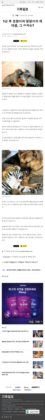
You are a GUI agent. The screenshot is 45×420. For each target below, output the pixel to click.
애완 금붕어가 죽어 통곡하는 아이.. (13, 352)
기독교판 (23, 2)
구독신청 (37, 2)
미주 (33, 2)
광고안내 (10, 409)
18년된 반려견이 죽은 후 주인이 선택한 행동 (15, 342)
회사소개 (4, 409)
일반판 (29, 2)
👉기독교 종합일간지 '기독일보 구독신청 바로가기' (20, 262)
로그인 (41, 2)
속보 (3, 270)
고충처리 (15, 411)
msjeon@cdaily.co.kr (19, 34)
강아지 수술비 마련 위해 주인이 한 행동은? (15, 331)
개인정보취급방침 (31, 409)
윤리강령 (21, 411)
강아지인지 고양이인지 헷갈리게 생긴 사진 (15, 362)
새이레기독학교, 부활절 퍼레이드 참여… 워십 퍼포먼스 (23, 270)
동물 (16, 15)
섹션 (2, 2)
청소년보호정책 (7, 411)
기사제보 (23, 409)
